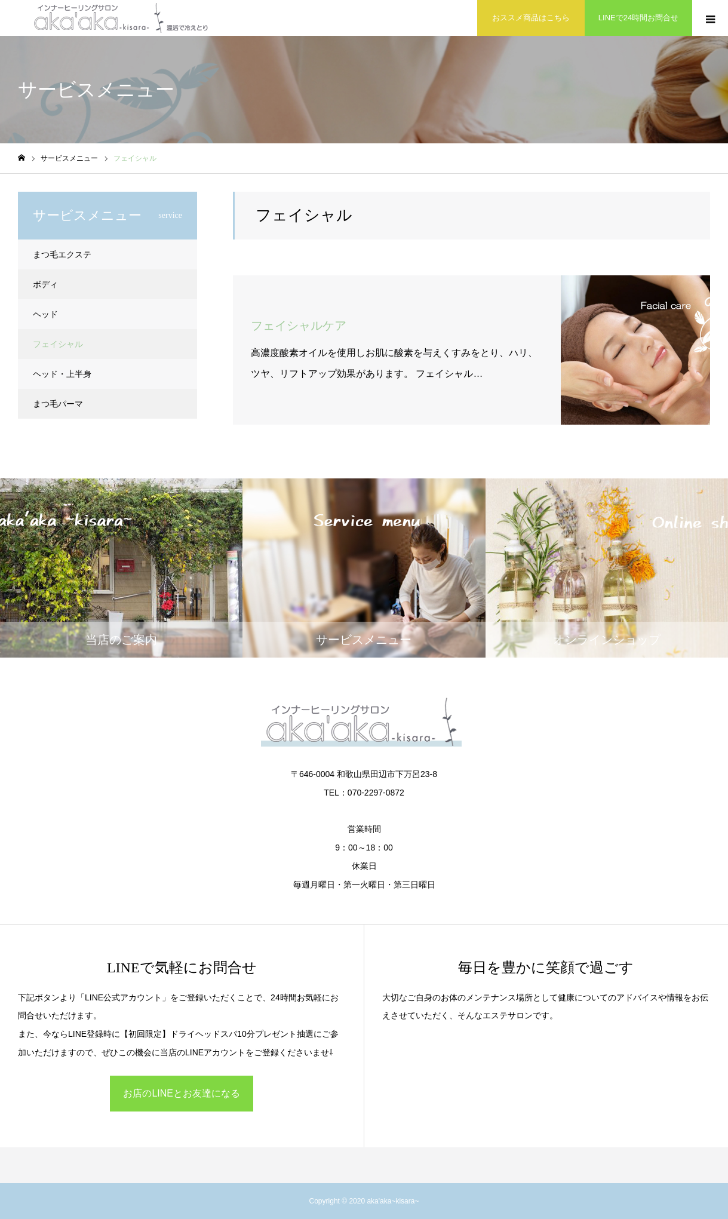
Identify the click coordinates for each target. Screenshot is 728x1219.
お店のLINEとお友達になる (181, 1093)
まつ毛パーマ (58, 404)
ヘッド (45, 314)
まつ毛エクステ (62, 254)
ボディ (45, 284)
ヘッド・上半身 (62, 374)
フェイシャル (58, 344)
